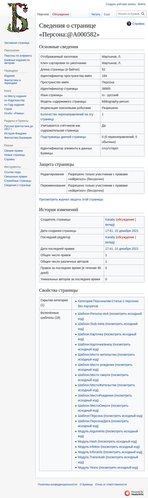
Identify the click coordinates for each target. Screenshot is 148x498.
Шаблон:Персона (90, 416)
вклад (109, 224)
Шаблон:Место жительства (97, 354)
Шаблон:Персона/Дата (94, 421)
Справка (135, 23)
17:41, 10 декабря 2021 (122, 231)
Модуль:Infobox (89, 446)
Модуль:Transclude (91, 457)
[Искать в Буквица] (131, 14)
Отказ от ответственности (111, 484)
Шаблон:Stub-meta (91, 324)
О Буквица (86, 484)
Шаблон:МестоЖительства (97, 385)
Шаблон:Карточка (90, 334)
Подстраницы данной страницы (63, 137)
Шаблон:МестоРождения (96, 395)
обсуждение (125, 219)
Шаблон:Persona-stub (93, 313)
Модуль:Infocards (90, 452)
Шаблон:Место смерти (94, 375)
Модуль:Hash (87, 441)
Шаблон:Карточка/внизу (95, 344)
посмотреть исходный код (122, 416)
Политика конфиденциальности (57, 484)
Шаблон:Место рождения (96, 364)
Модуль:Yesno (88, 467)
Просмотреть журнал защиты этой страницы (71, 199)
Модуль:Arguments (91, 431)
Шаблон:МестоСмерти (94, 405)
